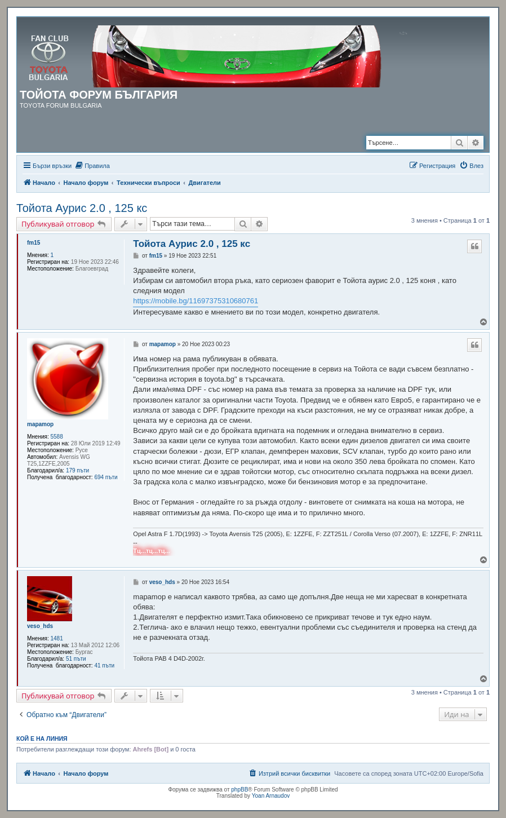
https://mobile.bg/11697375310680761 (195, 301)
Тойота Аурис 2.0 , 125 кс (81, 208)
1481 (57, 638)
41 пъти (104, 665)
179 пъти (77, 470)
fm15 (33, 243)
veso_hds (40, 626)
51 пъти (76, 659)
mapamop (40, 424)
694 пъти (105, 477)
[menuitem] (92, 166)
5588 (57, 437)
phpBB (239, 789)
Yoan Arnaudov (271, 796)
